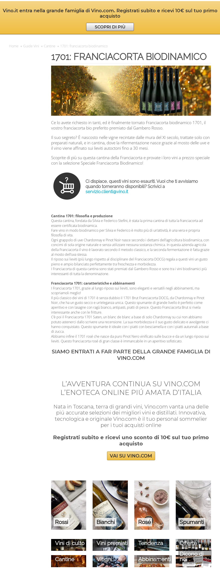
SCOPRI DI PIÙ (110, 26)
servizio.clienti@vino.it (107, 191)
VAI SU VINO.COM (131, 456)
